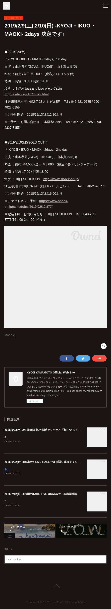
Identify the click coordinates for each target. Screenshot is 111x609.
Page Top (55, 587)
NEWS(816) (9, 335)
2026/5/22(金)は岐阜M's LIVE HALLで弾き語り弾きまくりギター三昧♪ (48, 462)
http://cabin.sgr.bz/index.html (26, 94)
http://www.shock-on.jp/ (61, 179)
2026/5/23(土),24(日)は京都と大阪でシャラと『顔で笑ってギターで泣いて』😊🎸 (55, 429)
